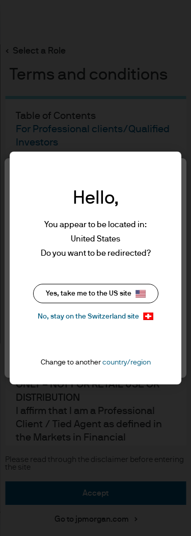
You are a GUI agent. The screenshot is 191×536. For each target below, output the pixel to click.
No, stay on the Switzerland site (95, 316)
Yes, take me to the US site (96, 294)
